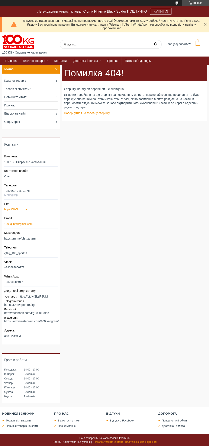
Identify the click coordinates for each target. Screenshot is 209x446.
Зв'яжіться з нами (69, 420)
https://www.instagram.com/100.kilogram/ (31, 321)
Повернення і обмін (174, 420)
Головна (11, 60)
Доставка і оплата (85, 60)
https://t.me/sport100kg (19, 305)
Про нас (112, 60)
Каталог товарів (34, 60)
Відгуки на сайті (15, 113)
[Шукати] (156, 44)
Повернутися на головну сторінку (87, 113)
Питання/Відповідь (138, 60)
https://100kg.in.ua (15, 209)
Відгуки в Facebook (122, 420)
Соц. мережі (12, 121)
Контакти (60, 60)
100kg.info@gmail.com (18, 223)
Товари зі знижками (17, 89)
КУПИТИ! (161, 11)
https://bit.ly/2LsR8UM (33, 296)
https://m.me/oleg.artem (20, 238)
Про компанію (67, 425)
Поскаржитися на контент (108, 441)
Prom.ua (124, 438)
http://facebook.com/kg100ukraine (26, 313)
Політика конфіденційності (141, 441)
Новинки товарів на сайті (22, 425)
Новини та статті (15, 97)
